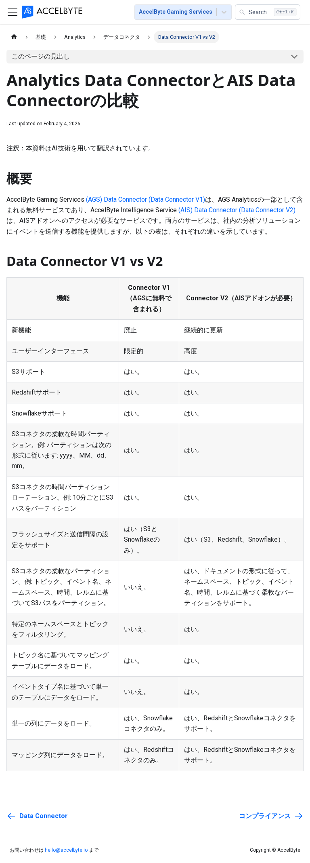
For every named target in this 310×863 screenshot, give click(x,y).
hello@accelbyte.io (66, 850)
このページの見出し (41, 56)
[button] (267, 12)
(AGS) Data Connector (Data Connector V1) (145, 199)
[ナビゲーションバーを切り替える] (12, 12)
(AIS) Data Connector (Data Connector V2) (236, 210)
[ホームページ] (14, 37)
